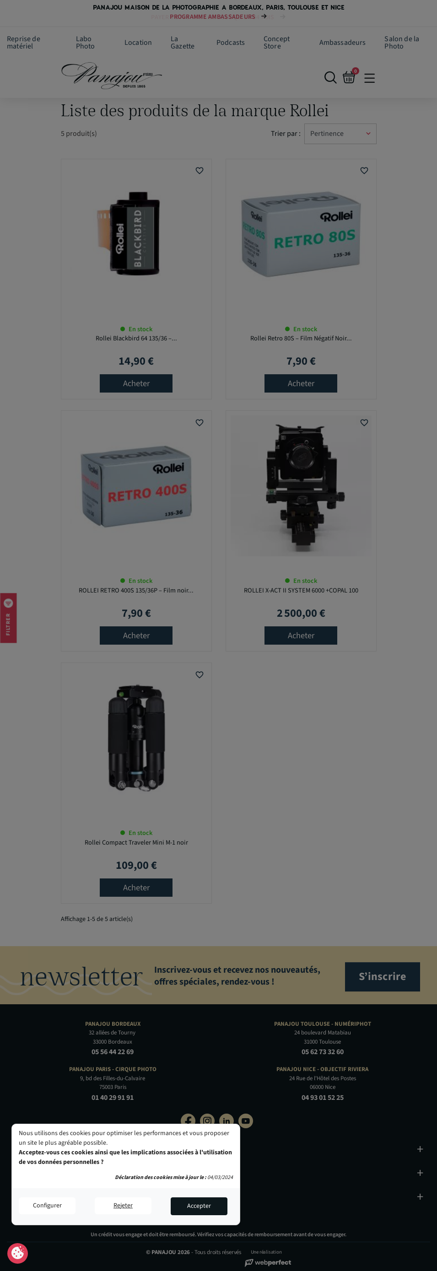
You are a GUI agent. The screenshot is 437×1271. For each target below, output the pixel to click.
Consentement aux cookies (17, 1253)
